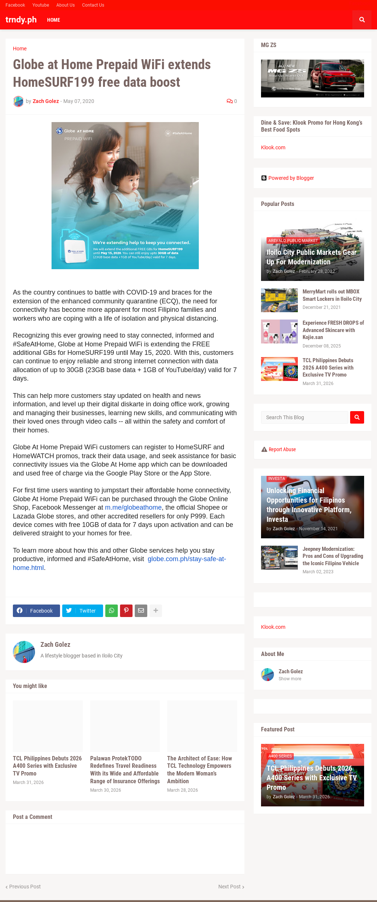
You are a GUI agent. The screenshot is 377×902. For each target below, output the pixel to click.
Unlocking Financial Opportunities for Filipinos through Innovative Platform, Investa (309, 505)
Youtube (40, 5)
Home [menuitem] (53, 20)
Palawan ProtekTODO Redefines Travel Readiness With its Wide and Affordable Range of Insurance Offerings (125, 770)
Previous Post (25, 886)
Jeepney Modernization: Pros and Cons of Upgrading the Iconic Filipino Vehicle (333, 556)
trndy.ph (21, 20)
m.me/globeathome (133, 507)
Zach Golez (55, 644)
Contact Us (93, 5)
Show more (290, 678)
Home (20, 48)
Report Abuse (282, 449)
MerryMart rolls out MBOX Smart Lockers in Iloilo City (332, 295)
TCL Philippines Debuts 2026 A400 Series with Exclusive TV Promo (47, 766)
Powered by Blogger (287, 178)
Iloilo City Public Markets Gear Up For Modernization (312, 257)
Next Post (229, 886)
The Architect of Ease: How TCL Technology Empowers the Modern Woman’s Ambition (199, 770)
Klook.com (273, 147)
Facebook (15, 5)
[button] (361, 19)
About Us (65, 5)
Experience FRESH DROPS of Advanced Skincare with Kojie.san (333, 330)
